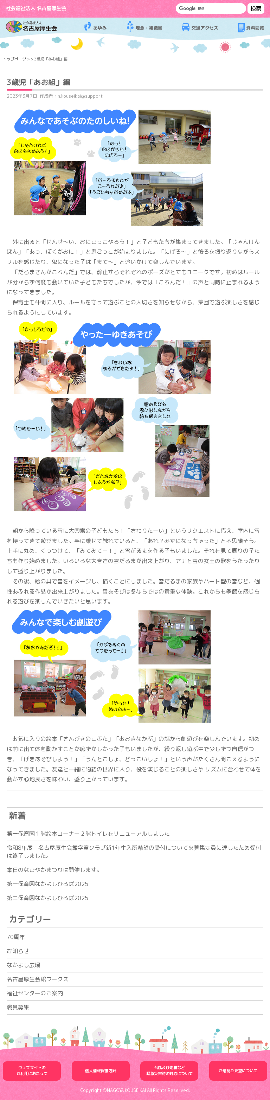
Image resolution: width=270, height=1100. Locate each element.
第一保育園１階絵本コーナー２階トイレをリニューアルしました (88, 833)
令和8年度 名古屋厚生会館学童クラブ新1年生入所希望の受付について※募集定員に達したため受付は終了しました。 (134, 852)
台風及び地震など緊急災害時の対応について (169, 1070)
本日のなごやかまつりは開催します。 (54, 870)
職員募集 (18, 1007)
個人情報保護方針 (100, 1071)
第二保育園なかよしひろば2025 (47, 898)
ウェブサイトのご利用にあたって (32, 1070)
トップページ (14, 59)
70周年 (16, 937)
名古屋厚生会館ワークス (38, 979)
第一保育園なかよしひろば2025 (47, 884)
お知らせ (18, 951)
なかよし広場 (23, 965)
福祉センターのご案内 (35, 993)
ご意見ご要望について (238, 1071)
